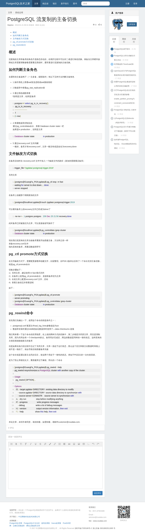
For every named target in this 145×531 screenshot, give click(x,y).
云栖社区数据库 (19, 526)
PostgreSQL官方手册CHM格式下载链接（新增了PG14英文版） (125, 131)
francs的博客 (56, 523)
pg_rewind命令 (19, 45)
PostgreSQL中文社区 (32, 523)
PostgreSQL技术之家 (18, 3)
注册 (127, 3)
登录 (135, 3)
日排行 (114, 40)
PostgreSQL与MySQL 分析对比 (125, 112)
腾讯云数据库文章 (33, 526)
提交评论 (97, 493)
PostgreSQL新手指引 (122, 49)
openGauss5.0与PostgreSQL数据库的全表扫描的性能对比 (125, 73)
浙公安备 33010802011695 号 (104, 528)
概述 (15, 32)
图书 (75, 3)
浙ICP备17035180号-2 (83, 528)
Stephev (10, 25)
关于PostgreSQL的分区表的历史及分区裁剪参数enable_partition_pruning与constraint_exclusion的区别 (124, 96)
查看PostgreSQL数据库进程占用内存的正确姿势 (124, 84)
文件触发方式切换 (21, 38)
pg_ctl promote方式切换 (23, 42)
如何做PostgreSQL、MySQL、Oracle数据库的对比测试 (125, 144)
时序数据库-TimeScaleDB (124, 64)
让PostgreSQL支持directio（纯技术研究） (124, 120)
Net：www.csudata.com (98, 521)
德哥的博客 (45, 523)
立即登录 (131, 24)
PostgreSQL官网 (15, 523)
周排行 (124, 40)
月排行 (134, 40)
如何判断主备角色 (21, 35)
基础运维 (19, 12)
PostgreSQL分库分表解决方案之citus (124, 58)
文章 (36, 3)
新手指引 (65, 3)
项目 (55, 3)
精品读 (45, 3)
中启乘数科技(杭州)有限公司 (29, 517)
